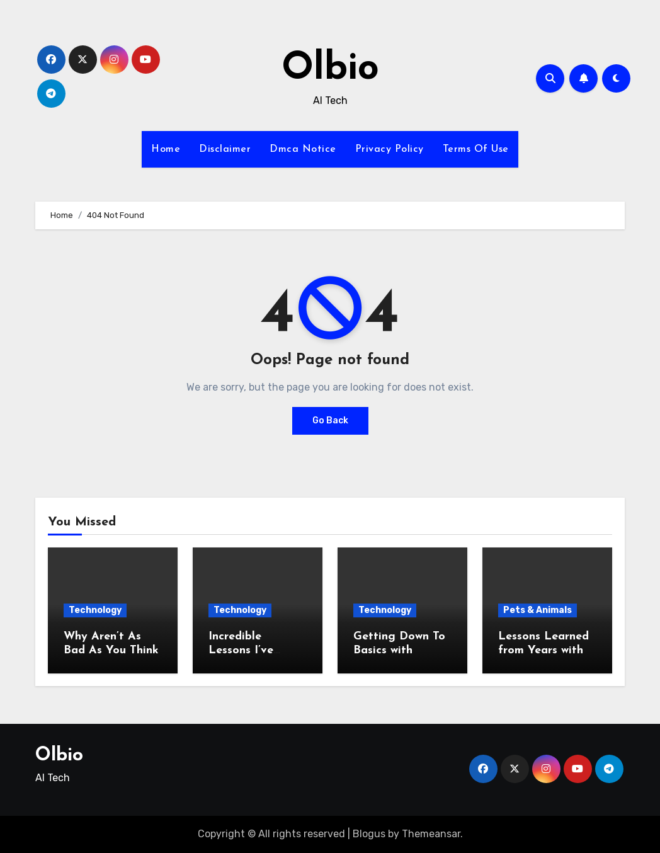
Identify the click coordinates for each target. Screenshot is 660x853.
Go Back (330, 420)
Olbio (330, 69)
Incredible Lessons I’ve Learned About (249, 650)
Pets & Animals (537, 610)
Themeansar (431, 834)
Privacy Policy (389, 149)
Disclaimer (225, 149)
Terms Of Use (476, 149)
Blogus (369, 834)
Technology (95, 610)
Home (165, 149)
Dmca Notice (303, 149)
